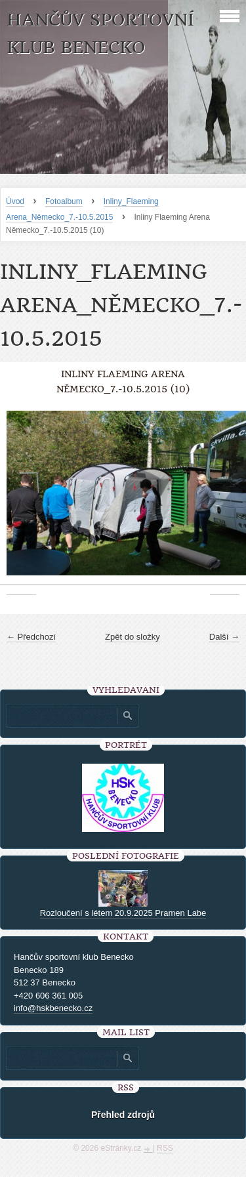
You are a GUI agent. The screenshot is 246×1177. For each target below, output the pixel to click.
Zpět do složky (132, 637)
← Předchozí (31, 637)
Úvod (15, 201)
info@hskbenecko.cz (53, 1008)
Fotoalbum (64, 201)
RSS (165, 1148)
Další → (224, 637)
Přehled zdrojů (123, 1114)
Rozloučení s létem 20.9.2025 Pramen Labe (123, 913)
